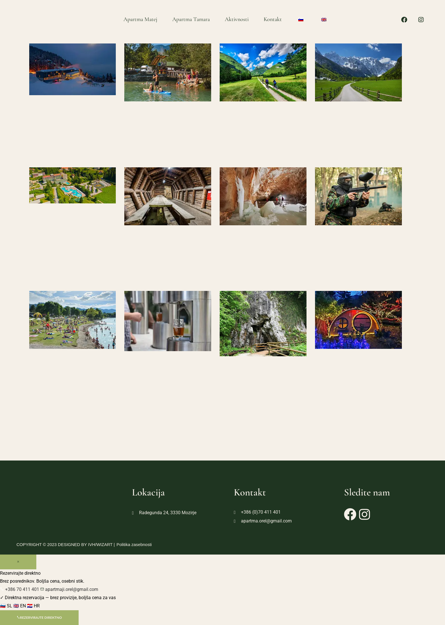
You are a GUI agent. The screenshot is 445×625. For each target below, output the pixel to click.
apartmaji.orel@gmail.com (69, 589)
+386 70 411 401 (20, 589)
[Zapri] (18, 562)
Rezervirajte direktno (39, 617)
